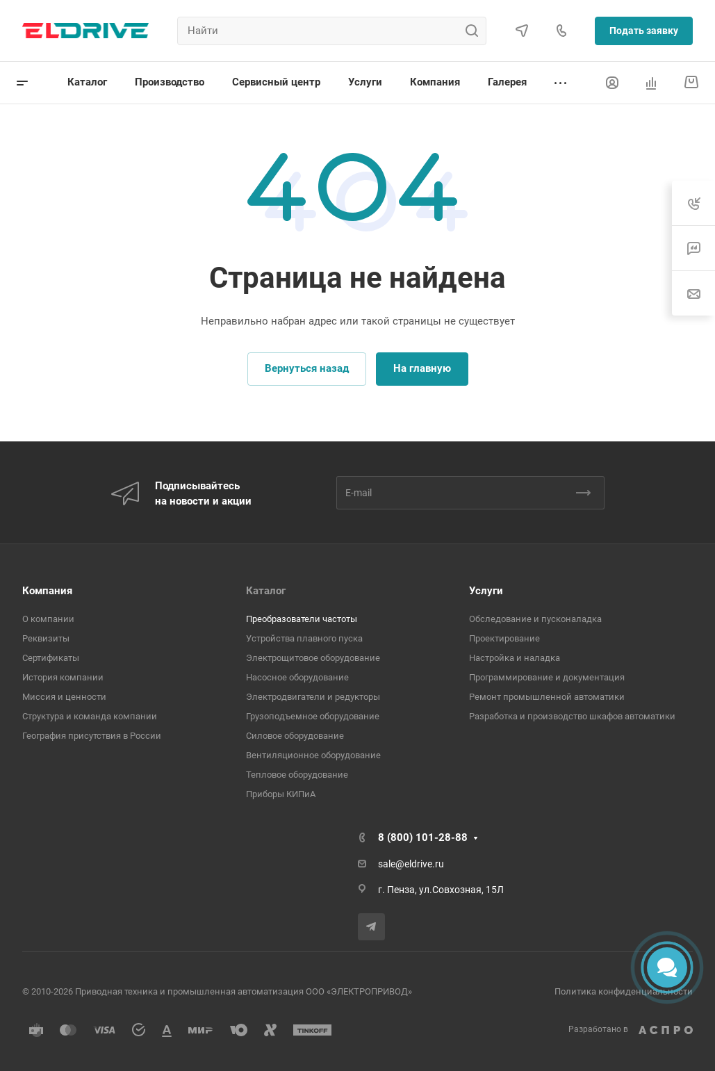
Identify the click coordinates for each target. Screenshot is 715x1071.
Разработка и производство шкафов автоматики (572, 716)
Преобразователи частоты (301, 619)
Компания (47, 590)
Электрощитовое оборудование (313, 658)
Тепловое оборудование (297, 774)
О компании (48, 619)
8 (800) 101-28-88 (423, 837)
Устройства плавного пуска (304, 638)
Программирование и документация (547, 677)
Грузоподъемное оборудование (312, 716)
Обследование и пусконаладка (535, 619)
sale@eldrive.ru (411, 863)
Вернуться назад (307, 368)
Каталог (266, 590)
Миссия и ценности (64, 697)
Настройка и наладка (514, 658)
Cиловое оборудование (295, 735)
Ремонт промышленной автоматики (547, 697)
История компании (63, 677)
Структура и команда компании (89, 716)
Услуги (486, 590)
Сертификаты (50, 658)
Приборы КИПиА (280, 794)
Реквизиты (45, 638)
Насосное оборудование (297, 677)
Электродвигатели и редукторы (313, 697)
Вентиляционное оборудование (313, 755)
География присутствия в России (91, 735)
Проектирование (504, 638)
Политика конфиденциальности (623, 991)
